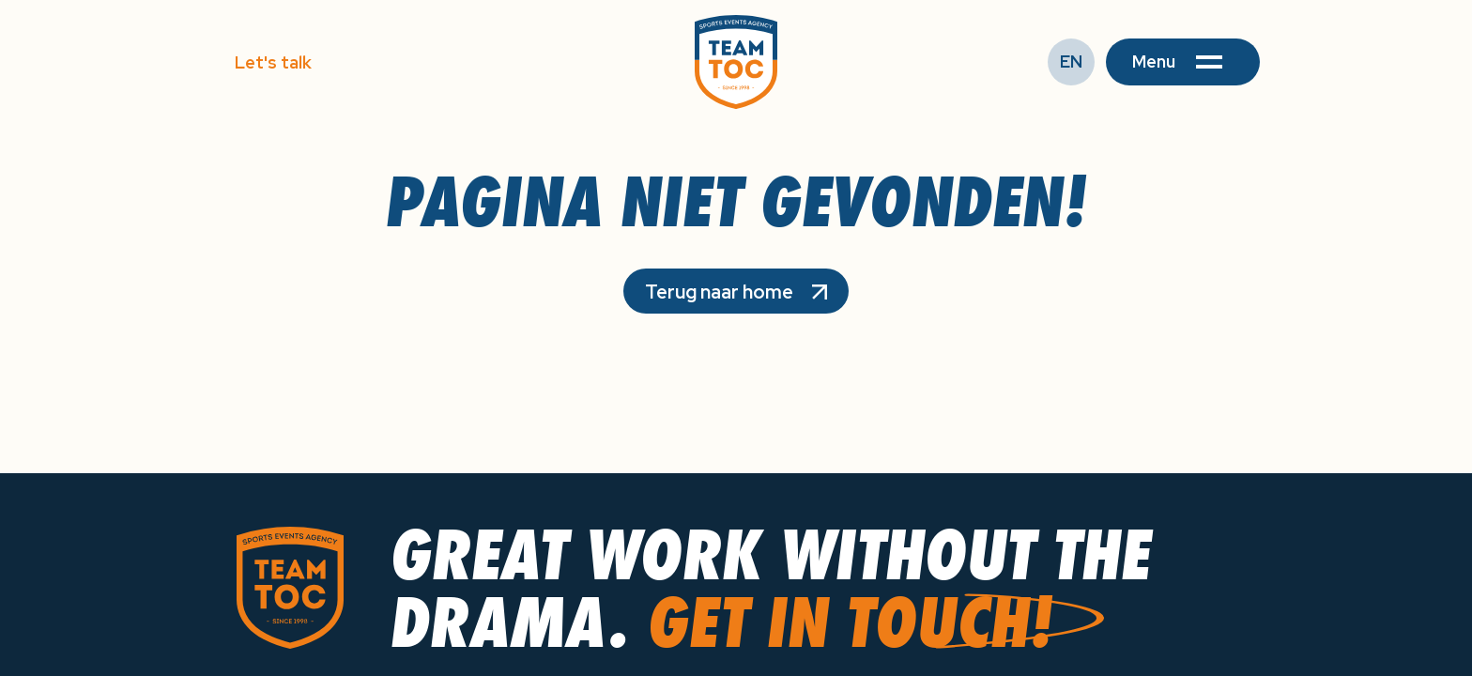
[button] (1183, 61)
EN (1071, 61)
